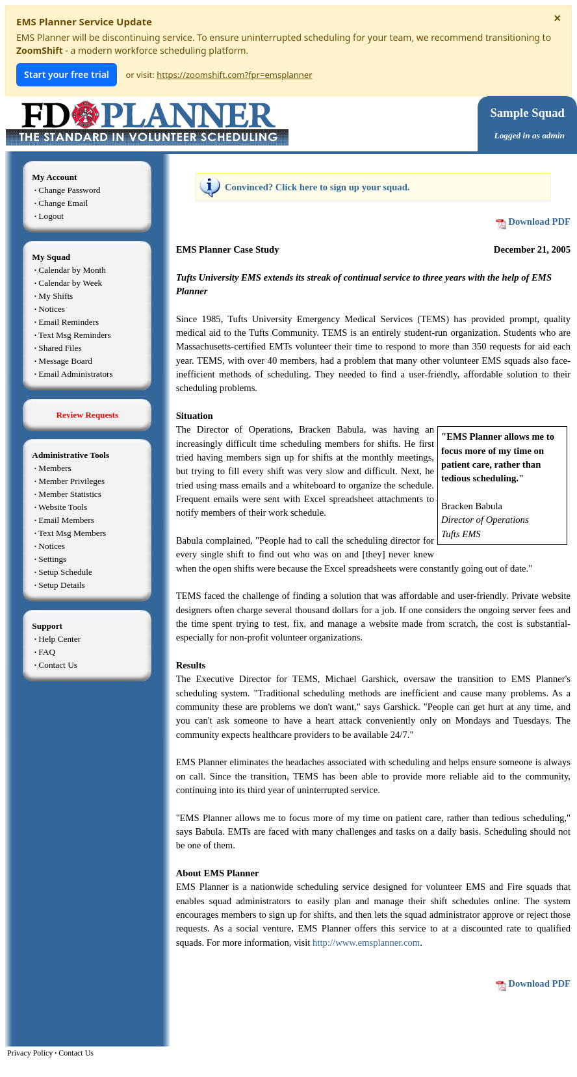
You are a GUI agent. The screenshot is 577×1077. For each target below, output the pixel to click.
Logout (51, 216)
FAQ (46, 652)
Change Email (63, 203)
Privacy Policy (30, 1053)
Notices (51, 309)
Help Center (59, 639)
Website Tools (62, 507)
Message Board (65, 361)
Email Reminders (68, 322)
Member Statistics (69, 494)
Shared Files (59, 348)
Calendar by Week (70, 283)
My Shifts (55, 296)
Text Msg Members (72, 533)
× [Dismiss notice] (557, 18)
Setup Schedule (65, 572)
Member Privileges (71, 481)
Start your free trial (66, 74)
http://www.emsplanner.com (366, 942)
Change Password (69, 190)
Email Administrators (75, 374)
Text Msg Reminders (74, 335)
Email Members (66, 520)
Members (54, 468)
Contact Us (57, 665)
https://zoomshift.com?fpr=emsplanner (234, 75)
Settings (52, 559)
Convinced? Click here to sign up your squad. (317, 187)
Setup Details (61, 585)
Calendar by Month (72, 270)
